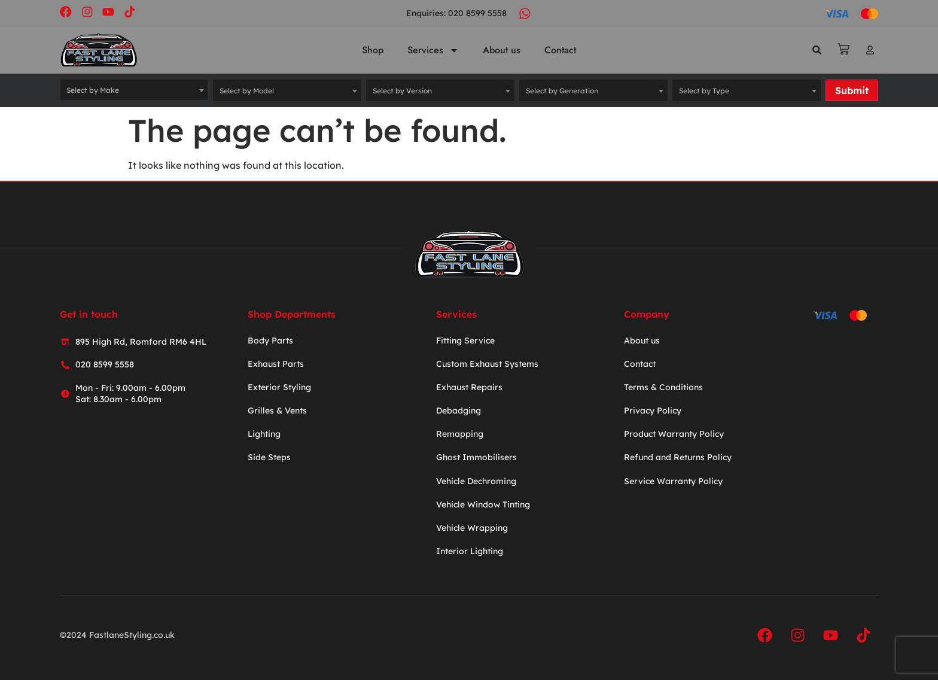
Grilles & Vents (277, 411)
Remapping (459, 435)
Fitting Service (465, 341)
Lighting (264, 435)
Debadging (458, 411)
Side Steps (269, 458)
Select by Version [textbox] (402, 91)
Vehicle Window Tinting (483, 505)
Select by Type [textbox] (704, 91)
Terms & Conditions (663, 387)
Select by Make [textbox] (92, 91)
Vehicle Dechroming (476, 481)
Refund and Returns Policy (678, 458)
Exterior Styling (279, 387)
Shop (372, 50)
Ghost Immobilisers (476, 458)
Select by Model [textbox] (247, 91)
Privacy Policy (652, 411)
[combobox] (134, 91)
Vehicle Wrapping (472, 528)
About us (501, 50)
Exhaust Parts (276, 364)
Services (433, 51)
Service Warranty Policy (673, 481)
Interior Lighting (469, 552)
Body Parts (270, 341)
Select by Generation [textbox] (562, 91)
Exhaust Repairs (469, 387)
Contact (560, 50)
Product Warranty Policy (674, 435)
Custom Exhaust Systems (487, 364)
